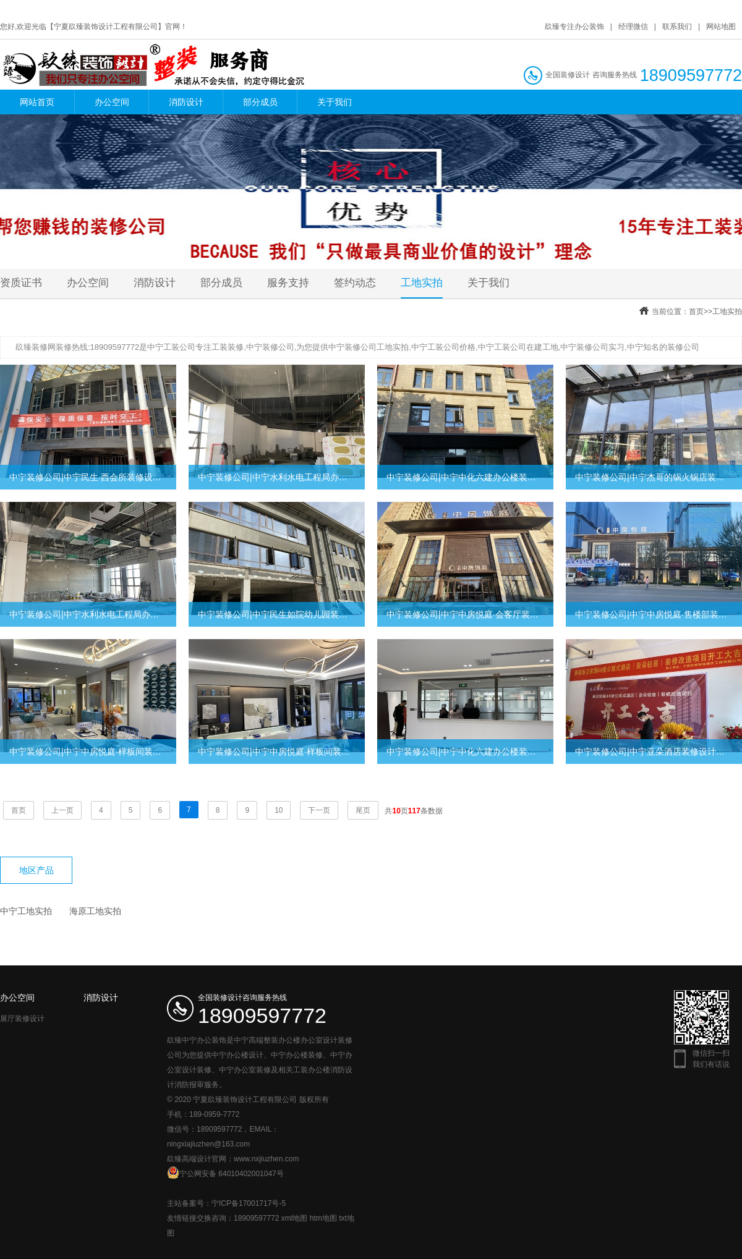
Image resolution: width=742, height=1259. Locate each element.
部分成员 (260, 102)
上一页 (62, 810)
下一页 (319, 810)
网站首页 (37, 102)
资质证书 (21, 283)
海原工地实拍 (95, 911)
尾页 (363, 810)
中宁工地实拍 (26, 911)
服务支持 (288, 283)
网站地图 (721, 26)
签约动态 (355, 283)
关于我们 (334, 102)
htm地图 (323, 1218)
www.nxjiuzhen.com (266, 1159)
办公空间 (112, 102)
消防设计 (186, 102)
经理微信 (633, 26)
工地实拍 (422, 283)
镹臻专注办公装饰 (574, 26)
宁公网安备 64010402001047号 (225, 1172)
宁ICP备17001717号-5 (248, 1203)
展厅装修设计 (22, 1018)
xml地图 (294, 1218)
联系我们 (677, 26)
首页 (696, 311)
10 (279, 810)
